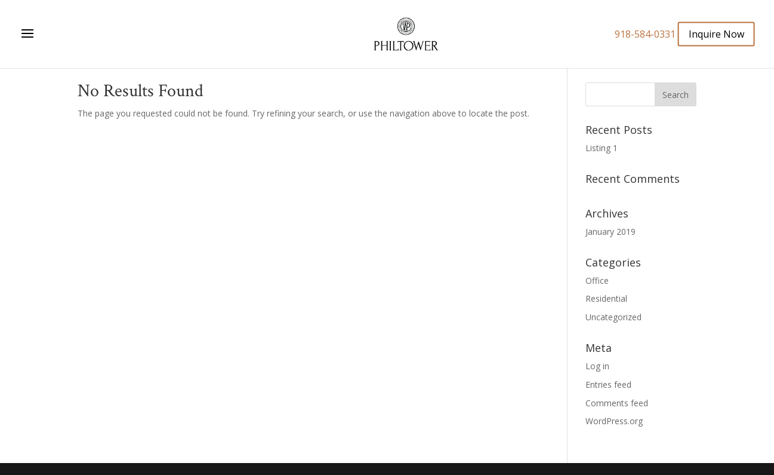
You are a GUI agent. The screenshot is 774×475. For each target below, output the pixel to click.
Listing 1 (601, 148)
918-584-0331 (645, 34)
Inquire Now (716, 33)
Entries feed (608, 384)
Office (597, 280)
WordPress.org (614, 421)
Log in (597, 366)
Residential (606, 298)
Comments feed (616, 403)
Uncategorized (613, 317)
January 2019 (610, 231)
